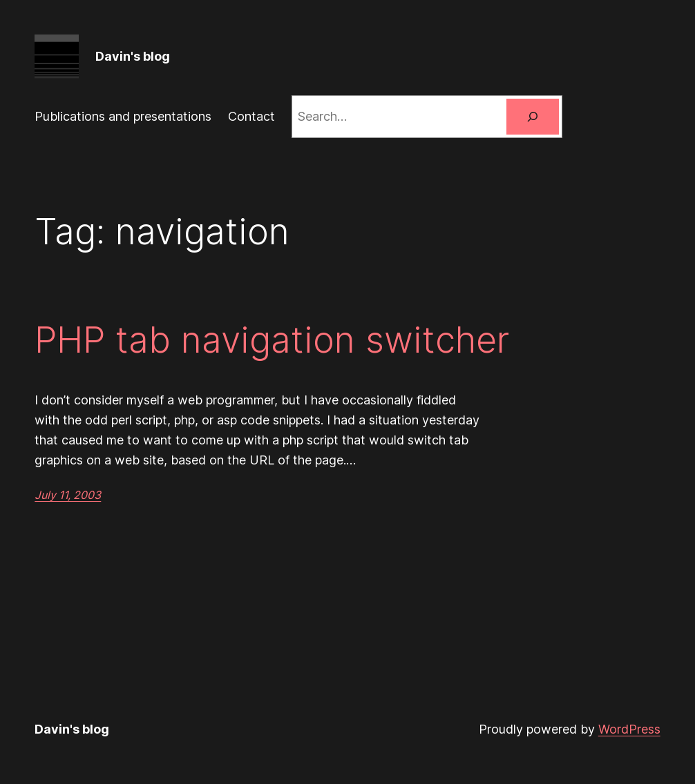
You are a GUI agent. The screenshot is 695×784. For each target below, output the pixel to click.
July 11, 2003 (68, 495)
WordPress (629, 729)
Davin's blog (132, 56)
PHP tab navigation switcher (272, 340)
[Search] (532, 117)
